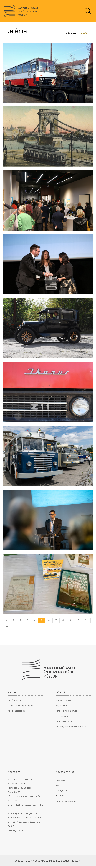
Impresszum (62, 716)
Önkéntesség (14, 700)
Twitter (59, 785)
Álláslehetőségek (16, 710)
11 (86, 620)
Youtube (60, 795)
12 (7, 625)
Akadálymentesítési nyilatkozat (72, 726)
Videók (84, 33)
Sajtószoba (61, 705)
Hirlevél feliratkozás (66, 801)
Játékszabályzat (64, 721)
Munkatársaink (63, 700)
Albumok (71, 33)
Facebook (60, 779)
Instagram (61, 790)
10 (78, 620)
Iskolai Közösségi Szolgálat (21, 705)
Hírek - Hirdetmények (66, 710)
